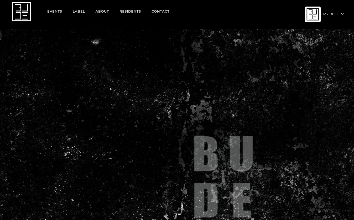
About (102, 11)
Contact (161, 11)
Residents (130, 11)
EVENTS (54, 11)
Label (79, 11)
